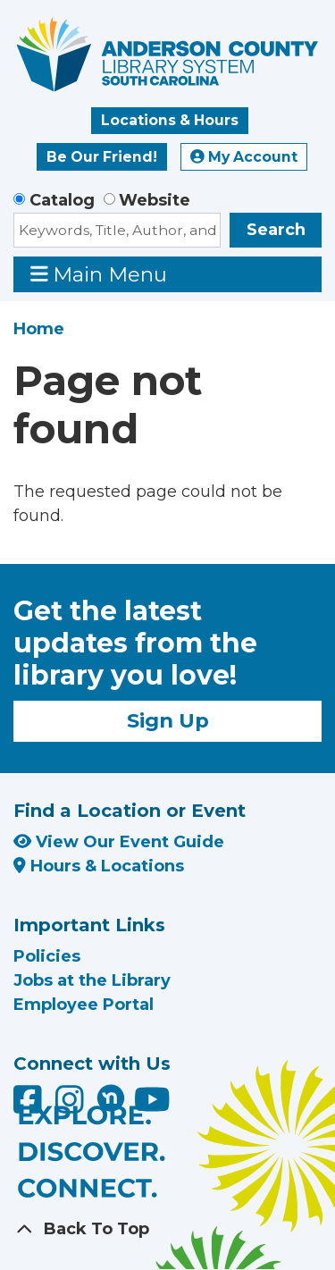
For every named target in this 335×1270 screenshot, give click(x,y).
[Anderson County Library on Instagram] (71, 1105)
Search (276, 230)
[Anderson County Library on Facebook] (29, 1105)
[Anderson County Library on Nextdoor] (110, 1097)
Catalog (62, 200)
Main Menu (99, 274)
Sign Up (168, 720)
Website (154, 200)
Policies (46, 956)
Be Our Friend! (101, 156)
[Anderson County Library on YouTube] (152, 1105)
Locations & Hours (170, 120)
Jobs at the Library (92, 980)
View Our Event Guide (118, 842)
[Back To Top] (167, 1229)
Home (38, 329)
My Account (243, 156)
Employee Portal (83, 1004)
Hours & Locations (98, 866)
